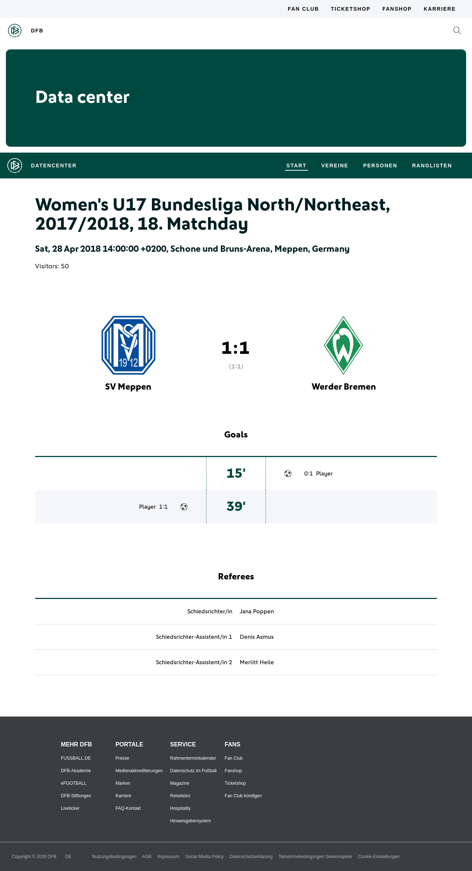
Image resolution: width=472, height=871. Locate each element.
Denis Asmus (257, 637)
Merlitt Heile (257, 662)
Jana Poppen (257, 611)
